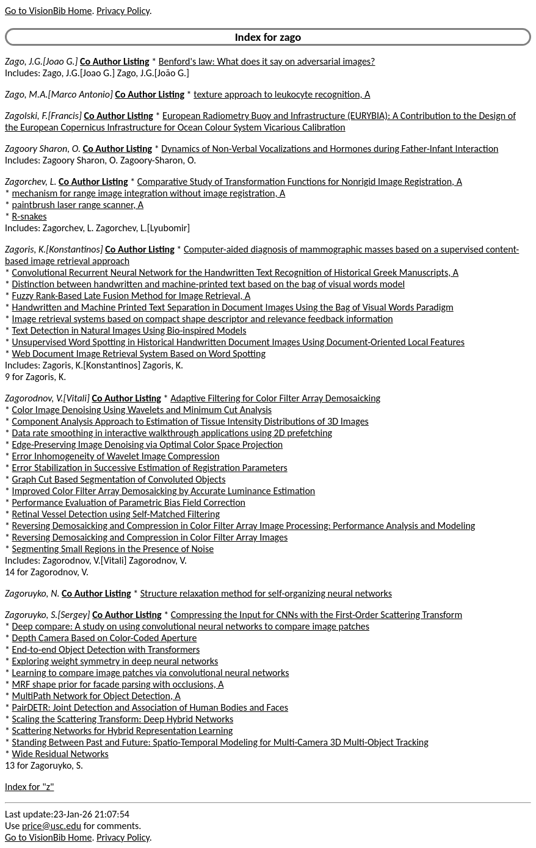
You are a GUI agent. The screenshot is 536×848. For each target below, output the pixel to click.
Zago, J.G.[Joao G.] (41, 61)
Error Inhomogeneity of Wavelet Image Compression (116, 456)
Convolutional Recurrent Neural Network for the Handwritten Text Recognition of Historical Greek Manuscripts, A (235, 272)
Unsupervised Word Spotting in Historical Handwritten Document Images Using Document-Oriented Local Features (238, 342)
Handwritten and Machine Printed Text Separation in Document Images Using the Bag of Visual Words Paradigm (233, 307)
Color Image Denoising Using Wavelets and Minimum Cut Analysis (142, 409)
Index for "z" (29, 786)
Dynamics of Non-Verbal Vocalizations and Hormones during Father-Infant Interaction (329, 148)
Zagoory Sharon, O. (43, 148)
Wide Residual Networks (60, 754)
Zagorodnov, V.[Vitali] (47, 398)
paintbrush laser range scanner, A (77, 204)
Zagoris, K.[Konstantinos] (54, 249)
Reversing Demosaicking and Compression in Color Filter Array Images (150, 537)
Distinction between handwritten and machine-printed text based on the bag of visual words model (208, 284)
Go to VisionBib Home (48, 10)
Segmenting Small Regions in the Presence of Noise (113, 549)
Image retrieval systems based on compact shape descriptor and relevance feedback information (202, 319)
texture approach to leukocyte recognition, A (282, 94)
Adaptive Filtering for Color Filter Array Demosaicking (275, 398)
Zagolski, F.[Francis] (43, 115)
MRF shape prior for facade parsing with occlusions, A (118, 684)
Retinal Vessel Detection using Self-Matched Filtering (116, 514)
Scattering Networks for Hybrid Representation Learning (122, 730)
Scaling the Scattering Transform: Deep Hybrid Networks (123, 719)
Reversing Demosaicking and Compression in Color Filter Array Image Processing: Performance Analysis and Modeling (244, 525)
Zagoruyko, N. (32, 593)
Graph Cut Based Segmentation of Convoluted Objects (119, 479)
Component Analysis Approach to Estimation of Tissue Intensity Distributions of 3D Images (190, 421)
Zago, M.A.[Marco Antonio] (59, 94)
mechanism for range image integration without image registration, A (149, 193)
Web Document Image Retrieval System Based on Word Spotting (139, 353)
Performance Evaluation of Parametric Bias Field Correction (128, 502)
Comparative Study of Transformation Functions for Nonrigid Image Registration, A (299, 181)
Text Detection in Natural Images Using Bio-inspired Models (129, 330)
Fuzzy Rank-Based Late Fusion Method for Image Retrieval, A (131, 295)
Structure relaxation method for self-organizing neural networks (266, 593)
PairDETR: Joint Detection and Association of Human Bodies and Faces (150, 707)
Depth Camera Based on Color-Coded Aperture (104, 638)
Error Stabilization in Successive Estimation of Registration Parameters (150, 467)
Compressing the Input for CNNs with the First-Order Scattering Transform (316, 614)
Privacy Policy (122, 10)
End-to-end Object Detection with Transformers (106, 649)
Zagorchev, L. (30, 181)
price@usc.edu (51, 826)
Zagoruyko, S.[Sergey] (47, 614)
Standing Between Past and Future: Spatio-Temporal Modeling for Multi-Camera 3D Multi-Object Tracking (220, 742)
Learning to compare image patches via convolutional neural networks (150, 672)
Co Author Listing (114, 61)
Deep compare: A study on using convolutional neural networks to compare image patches (190, 626)
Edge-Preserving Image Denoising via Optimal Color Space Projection (147, 444)
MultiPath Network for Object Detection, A (96, 696)
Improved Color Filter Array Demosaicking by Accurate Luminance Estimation (164, 491)
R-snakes (29, 216)
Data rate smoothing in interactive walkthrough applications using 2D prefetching (172, 433)
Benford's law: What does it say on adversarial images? (267, 61)
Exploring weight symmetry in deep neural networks (115, 661)
